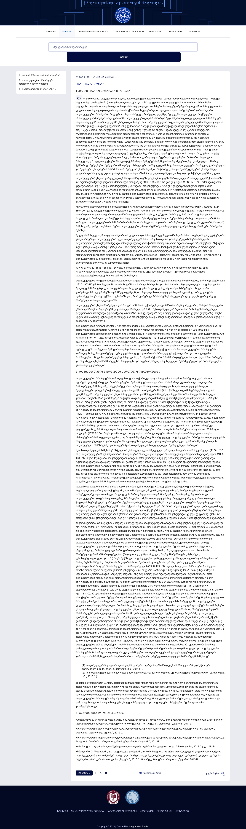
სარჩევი (67, 31)
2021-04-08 (82, 67)
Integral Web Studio (138, 816)
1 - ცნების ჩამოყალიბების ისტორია (39, 65)
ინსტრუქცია (175, 31)
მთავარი (50, 31)
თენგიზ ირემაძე (103, 67)
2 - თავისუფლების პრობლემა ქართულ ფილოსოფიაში (36, 72)
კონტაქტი (195, 31)
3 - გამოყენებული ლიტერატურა (37, 79)
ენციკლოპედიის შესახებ (93, 31)
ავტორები (155, 31)
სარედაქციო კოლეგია (129, 31)
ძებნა (199, 46)
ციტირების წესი (150, 763)
